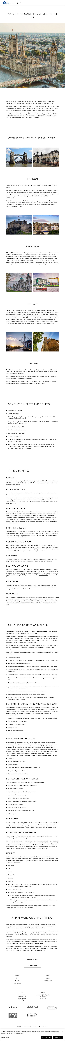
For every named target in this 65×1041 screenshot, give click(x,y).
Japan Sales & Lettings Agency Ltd (29, 1027)
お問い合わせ (17, 983)
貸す (17, 978)
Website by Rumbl (43, 1027)
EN (20, 3)
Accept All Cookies (46, 1037)
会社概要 (48, 978)
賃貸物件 (17, 975)
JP (17, 3)
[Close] (62, 1032)
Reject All (57, 1037)
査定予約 (17, 981)
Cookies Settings (5, 1037)
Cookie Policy (20, 1033)
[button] (60, 3)
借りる (47, 975)
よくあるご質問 (48, 981)
